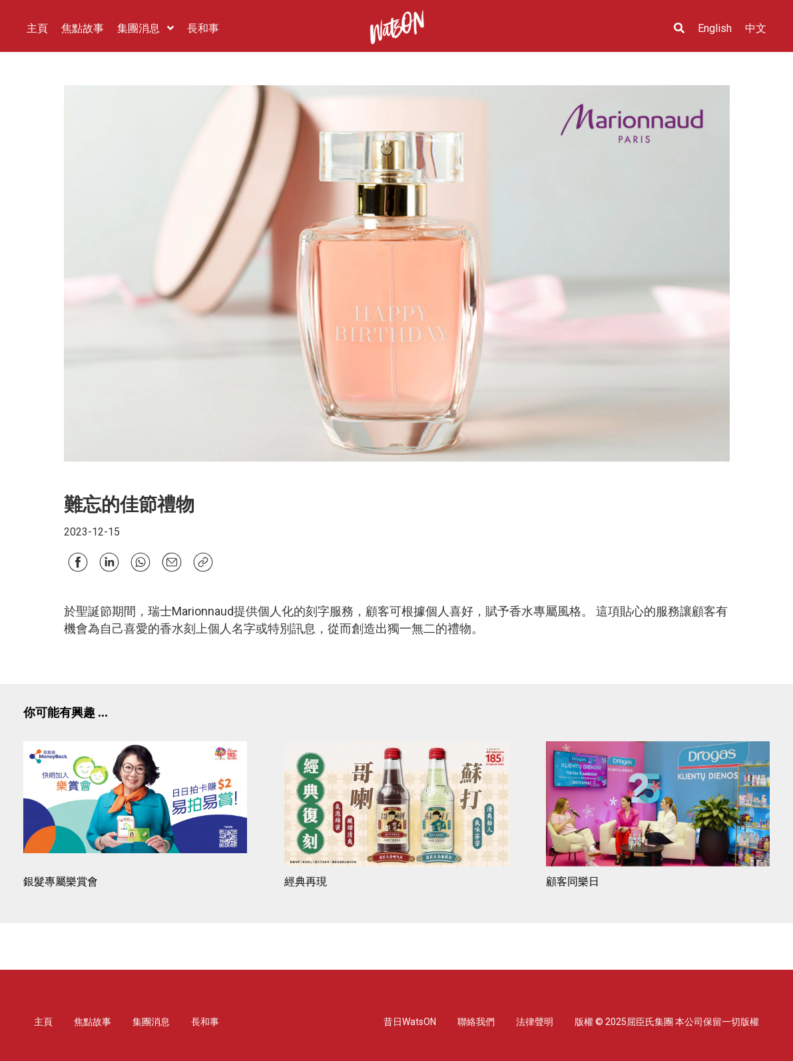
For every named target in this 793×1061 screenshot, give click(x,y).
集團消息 (151, 1021)
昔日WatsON (410, 1021)
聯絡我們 (476, 1021)
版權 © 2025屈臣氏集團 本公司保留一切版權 (667, 1021)
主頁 (43, 1021)
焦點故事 (92, 1021)
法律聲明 (534, 1021)
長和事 (205, 1021)
